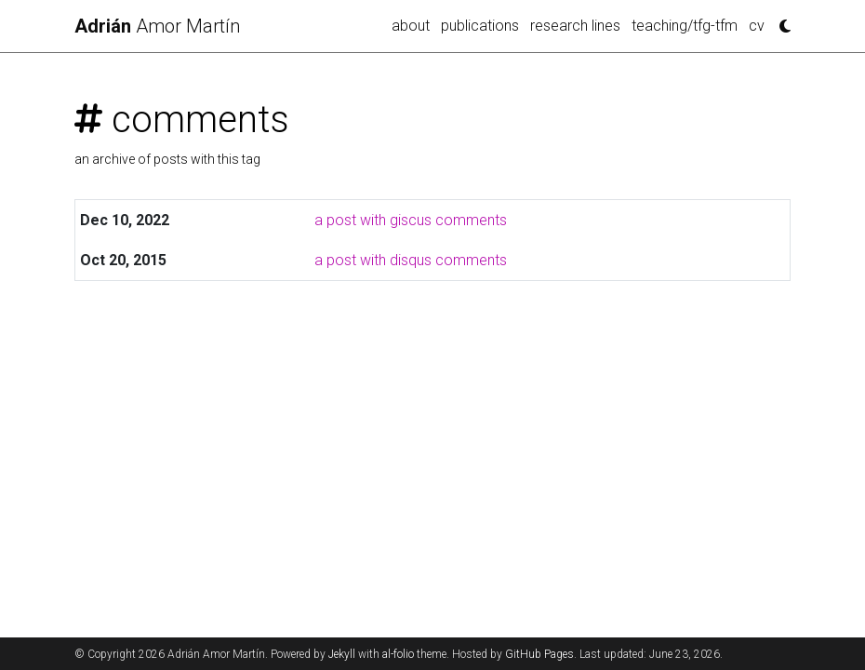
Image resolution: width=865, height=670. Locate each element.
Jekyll (341, 654)
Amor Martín (157, 26)
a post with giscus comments (410, 220)
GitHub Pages (539, 654)
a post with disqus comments (410, 260)
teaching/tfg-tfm (685, 25)
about (411, 25)
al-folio (398, 654)
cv (757, 25)
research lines (575, 25)
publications (480, 25)
